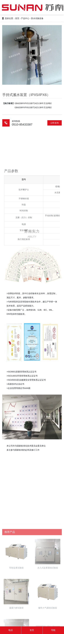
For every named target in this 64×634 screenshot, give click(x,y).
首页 (17, 18)
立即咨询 (56, 123)
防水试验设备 (37, 18)
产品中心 (25, 18)
